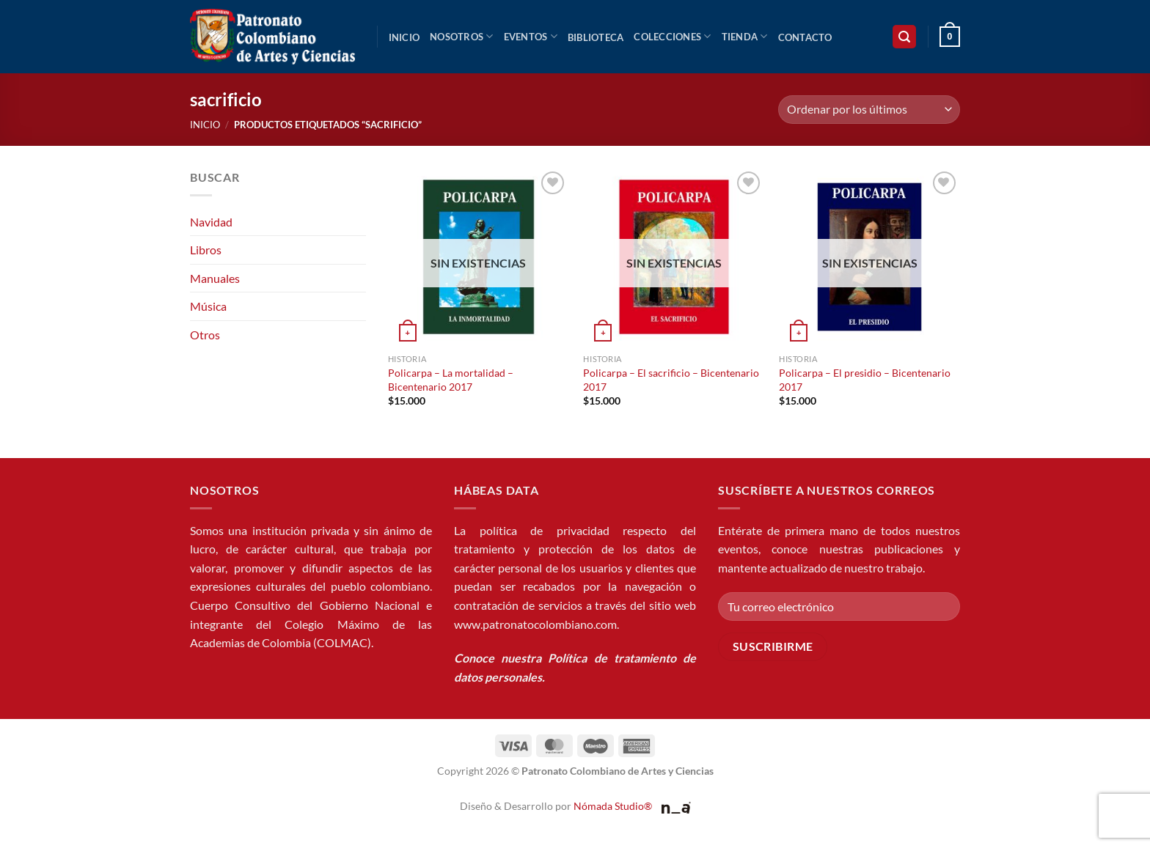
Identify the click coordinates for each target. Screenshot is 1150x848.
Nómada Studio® (613, 806)
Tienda (745, 36)
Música (208, 306)
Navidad (211, 222)
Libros (205, 250)
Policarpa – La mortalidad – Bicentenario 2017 (450, 379)
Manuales (215, 278)
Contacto (805, 37)
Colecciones (672, 36)
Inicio (404, 37)
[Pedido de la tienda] (869, 109)
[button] (904, 37)
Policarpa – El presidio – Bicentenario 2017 (865, 379)
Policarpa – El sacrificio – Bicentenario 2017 (671, 379)
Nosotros (462, 36)
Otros (205, 335)
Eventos (530, 36)
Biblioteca (596, 37)
